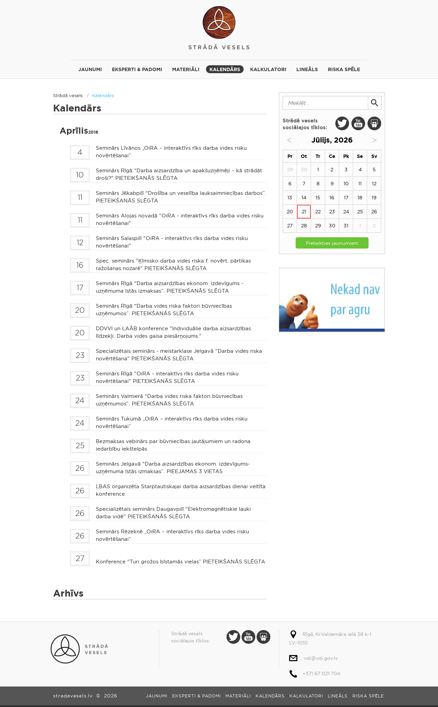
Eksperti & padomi (137, 69)
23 (332, 212)
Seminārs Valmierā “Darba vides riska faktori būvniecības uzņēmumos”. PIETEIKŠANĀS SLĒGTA (169, 400)
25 (360, 212)
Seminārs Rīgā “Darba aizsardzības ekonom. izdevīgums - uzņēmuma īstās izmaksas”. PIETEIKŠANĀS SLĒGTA (169, 287)
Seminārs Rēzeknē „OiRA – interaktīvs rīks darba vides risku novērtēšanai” (172, 535)
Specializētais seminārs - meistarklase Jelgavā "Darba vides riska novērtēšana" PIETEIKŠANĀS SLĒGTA (179, 355)
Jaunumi (90, 69)
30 (332, 226)
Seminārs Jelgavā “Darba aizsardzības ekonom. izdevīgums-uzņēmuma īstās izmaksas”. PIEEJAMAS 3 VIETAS (173, 468)
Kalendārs (224, 69)
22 (318, 212)
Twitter (342, 123)
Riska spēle (344, 69)
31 (346, 226)
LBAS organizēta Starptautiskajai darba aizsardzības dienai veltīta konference (181, 490)
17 (346, 198)
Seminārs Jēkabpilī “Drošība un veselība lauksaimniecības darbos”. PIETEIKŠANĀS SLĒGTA (181, 197)
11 (360, 184)
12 (374, 184)
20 (290, 212)
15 (317, 198)
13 (289, 198)
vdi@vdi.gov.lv (321, 658)
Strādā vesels (219, 26)
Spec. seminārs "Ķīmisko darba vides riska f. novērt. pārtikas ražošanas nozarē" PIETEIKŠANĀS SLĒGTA (173, 264)
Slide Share (374, 123)
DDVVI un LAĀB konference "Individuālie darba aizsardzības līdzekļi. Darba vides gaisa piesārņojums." (173, 332)
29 (318, 226)
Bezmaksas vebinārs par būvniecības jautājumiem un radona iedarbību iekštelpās (173, 445)
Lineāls (307, 69)
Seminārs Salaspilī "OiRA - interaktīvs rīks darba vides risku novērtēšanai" (172, 242)
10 (346, 184)
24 (346, 212)
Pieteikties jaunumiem (332, 243)
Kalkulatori (268, 69)
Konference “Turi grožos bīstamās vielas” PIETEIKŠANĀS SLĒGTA (180, 561)
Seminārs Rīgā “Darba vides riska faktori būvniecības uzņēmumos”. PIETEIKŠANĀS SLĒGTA (164, 310)
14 (303, 198)
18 (360, 198)
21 (304, 212)
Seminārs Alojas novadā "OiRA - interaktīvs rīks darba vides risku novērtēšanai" (179, 219)
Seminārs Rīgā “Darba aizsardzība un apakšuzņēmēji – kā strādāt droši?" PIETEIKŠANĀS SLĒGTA (179, 174)
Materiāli (185, 69)
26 (374, 212)
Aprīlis (79, 130)
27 (290, 226)
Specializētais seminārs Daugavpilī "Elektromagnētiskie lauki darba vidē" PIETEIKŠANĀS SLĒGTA (173, 513)
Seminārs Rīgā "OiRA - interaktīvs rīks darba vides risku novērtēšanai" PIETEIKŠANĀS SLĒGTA (167, 377)
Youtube (358, 123)
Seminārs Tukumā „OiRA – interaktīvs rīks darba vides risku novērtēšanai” (171, 422)
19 (374, 198)
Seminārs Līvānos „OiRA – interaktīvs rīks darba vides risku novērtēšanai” (171, 152)
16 (332, 198)
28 (304, 226)
